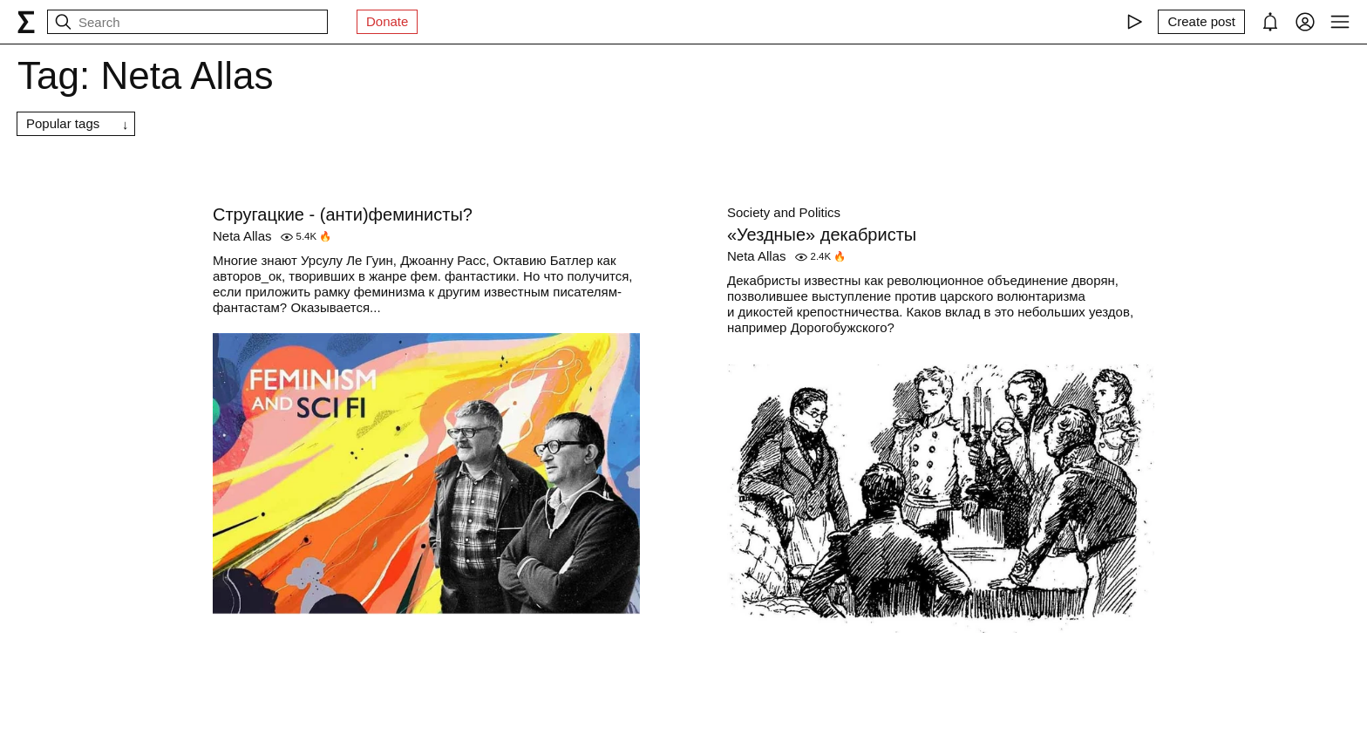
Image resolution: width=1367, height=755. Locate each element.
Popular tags (62, 123)
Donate (387, 21)
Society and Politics (783, 212)
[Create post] (1201, 21)
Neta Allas (242, 235)
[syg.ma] (26, 21)
